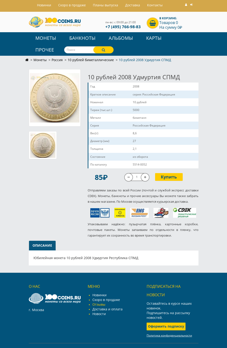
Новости (99, 314)
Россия (57, 60)
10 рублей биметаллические (91, 60)
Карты (153, 38)
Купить (169, 177)
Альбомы (121, 38)
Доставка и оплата (107, 309)
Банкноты (82, 38)
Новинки (99, 295)
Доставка (132, 5)
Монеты (45, 38)
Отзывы (98, 304)
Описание (42, 245)
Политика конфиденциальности (169, 335)
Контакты (155, 5)
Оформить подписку (166, 326)
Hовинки (44, 5)
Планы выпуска (105, 5)
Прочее (44, 50)
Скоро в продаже (72, 5)
